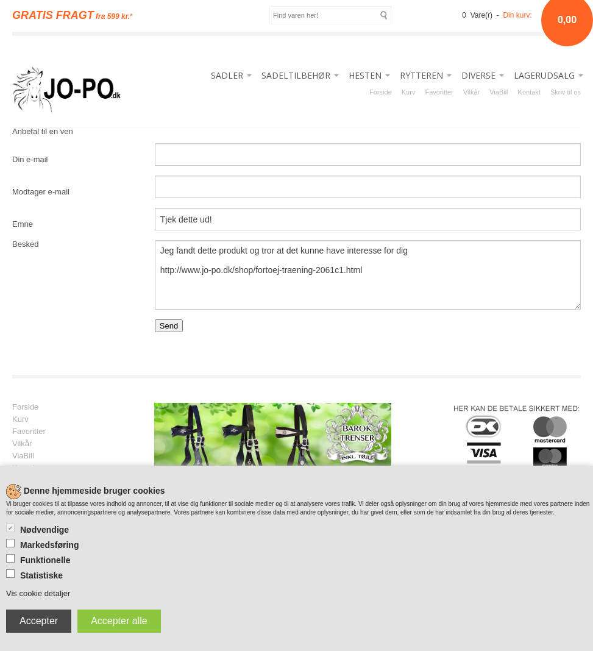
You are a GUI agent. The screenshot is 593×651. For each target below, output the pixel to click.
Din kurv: (517, 15)
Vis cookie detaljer (38, 593)
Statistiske (41, 575)
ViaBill (498, 92)
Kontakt (529, 92)
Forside (380, 92)
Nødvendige (44, 530)
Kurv (409, 92)
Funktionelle (45, 560)
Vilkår (471, 92)
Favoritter (439, 92)
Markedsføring (49, 545)
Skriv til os (565, 92)
